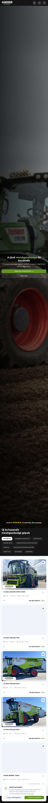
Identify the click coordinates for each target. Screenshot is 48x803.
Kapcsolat (24, 276)
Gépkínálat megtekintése (24, 271)
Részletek (31, 793)
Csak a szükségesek (13, 797)
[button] (24, 523)
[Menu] (44, 3)
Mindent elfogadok (34, 797)
